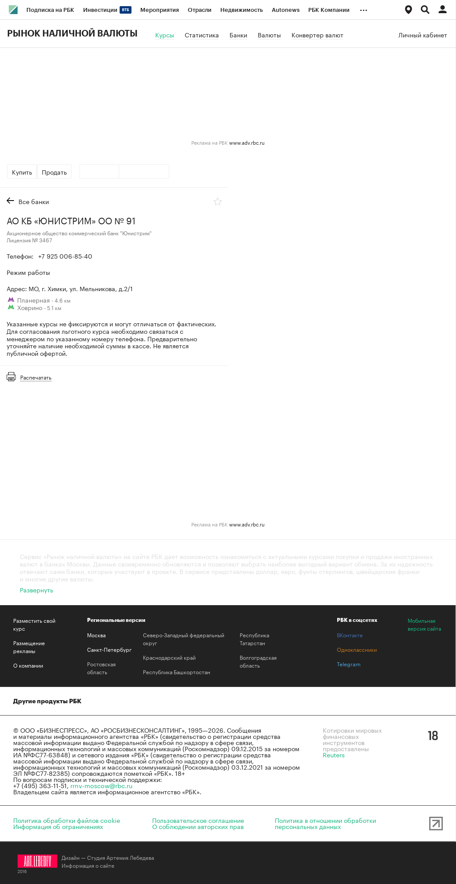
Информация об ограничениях (58, 826)
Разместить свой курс (34, 624)
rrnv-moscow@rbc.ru (101, 785)
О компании (28, 665)
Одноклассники (357, 649)
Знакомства (274, 701)
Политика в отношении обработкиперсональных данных (325, 823)
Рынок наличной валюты (72, 33)
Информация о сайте (88, 865)
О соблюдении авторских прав (198, 826)
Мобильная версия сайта (424, 624)
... (364, 8)
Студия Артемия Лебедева (120, 857)
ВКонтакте (350, 635)
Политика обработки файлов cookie (66, 820)
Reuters (334, 754)
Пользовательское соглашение (198, 820)
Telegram (349, 664)
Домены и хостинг (127, 701)
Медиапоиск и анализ (206, 701)
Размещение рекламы (29, 646)
